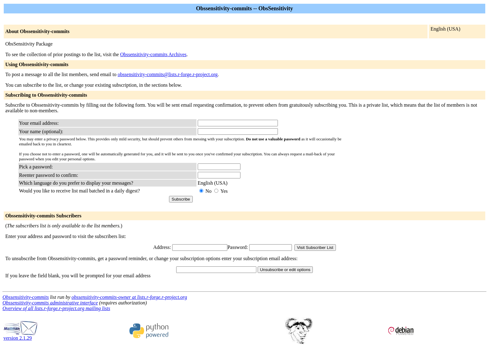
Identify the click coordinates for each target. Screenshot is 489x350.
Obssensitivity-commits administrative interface (50, 302)
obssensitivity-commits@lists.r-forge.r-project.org (168, 74)
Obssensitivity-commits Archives (153, 54)
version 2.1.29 (20, 336)
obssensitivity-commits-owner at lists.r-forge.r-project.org (129, 297)
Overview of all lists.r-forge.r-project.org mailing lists (56, 308)
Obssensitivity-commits (25, 297)
